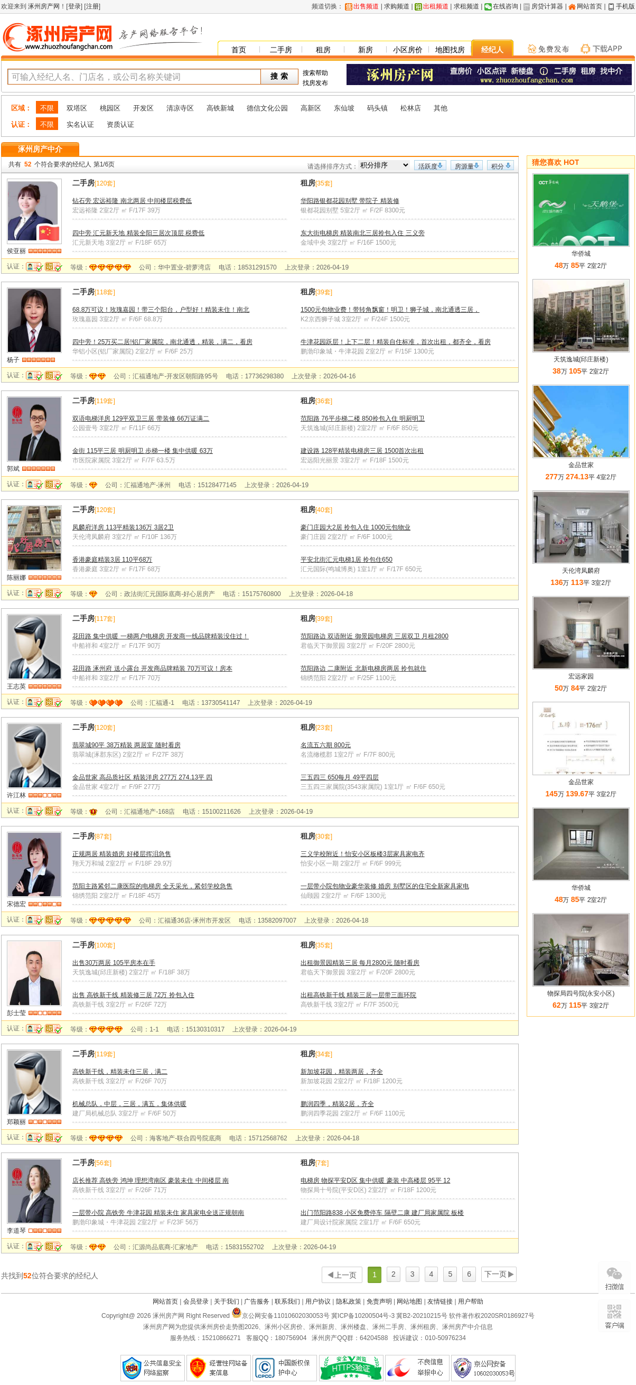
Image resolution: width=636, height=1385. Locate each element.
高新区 (311, 108)
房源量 (464, 166)
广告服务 (256, 1301)
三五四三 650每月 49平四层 (340, 777)
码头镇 (377, 108)
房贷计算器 (547, 6)
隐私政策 (348, 1301)
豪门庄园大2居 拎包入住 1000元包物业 (355, 527)
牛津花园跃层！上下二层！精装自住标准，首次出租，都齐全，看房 (396, 342)
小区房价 (408, 49)
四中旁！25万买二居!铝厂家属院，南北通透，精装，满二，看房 (162, 342)
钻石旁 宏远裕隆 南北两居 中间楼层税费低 (132, 201)
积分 (497, 166)
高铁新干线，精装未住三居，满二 (119, 1071)
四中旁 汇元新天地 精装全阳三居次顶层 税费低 (138, 233)
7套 (322, 1163)
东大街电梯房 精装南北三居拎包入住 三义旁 (363, 233)
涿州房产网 (43, 6)
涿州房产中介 (40, 149)
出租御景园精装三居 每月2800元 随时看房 (360, 962)
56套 (102, 1163)
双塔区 (77, 108)
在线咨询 (505, 6)
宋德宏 (16, 904)
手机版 (625, 6)
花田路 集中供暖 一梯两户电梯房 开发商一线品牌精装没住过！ (160, 636)
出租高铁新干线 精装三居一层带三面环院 (358, 995)
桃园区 (110, 108)
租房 (323, 49)
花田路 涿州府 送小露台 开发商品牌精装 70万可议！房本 (152, 668)
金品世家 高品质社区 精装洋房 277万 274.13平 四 (142, 777)
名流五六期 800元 (326, 745)
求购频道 (396, 6)
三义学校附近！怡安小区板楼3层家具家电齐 (363, 854)
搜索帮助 (315, 73)
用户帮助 (470, 1301)
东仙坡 (344, 108)
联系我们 (287, 1301)
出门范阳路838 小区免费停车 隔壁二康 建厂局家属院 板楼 (382, 1212)
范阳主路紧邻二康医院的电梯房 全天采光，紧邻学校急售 (152, 886)
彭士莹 (16, 1013)
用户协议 (318, 1301)
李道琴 (16, 1230)
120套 (104, 183)
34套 (323, 1054)
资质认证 (120, 124)
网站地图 (409, 1301)
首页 (238, 49)
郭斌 (13, 468)
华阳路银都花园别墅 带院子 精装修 (350, 201)
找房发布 (315, 83)
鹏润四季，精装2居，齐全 (337, 1104)
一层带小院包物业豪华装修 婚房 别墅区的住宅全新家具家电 (385, 886)
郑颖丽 (16, 1122)
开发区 (143, 108)
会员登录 (196, 1301)
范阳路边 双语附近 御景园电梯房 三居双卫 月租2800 (374, 636)
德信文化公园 (267, 108)
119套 (104, 401)
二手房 (281, 49)
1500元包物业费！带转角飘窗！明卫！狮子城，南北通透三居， (390, 309)
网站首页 (589, 6)
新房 (365, 49)
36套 (323, 401)
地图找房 (450, 49)
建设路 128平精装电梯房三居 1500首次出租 (362, 450)
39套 (323, 292)
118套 (104, 292)
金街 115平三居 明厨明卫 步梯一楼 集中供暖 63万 (142, 450)
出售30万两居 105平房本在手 (113, 962)
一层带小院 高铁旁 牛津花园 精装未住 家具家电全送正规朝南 (158, 1212)
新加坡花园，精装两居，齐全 (342, 1071)
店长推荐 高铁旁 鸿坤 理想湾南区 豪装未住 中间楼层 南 (150, 1180)
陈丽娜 (16, 577)
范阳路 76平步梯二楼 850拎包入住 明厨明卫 (363, 418)
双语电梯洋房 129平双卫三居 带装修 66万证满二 (140, 418)
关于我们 (226, 1301)
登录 (74, 6)
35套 (323, 183)
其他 (440, 108)
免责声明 (379, 1301)
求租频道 (466, 6)
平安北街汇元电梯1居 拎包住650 (346, 559)
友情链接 (440, 1301)
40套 (323, 510)
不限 (47, 108)
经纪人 (492, 49)
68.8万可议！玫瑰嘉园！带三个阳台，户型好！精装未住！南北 (160, 309)
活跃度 (427, 166)
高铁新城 (220, 108)
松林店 (410, 108)
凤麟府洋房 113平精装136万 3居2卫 (123, 527)
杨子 (13, 360)
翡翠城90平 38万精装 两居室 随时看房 (126, 745)
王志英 (16, 686)
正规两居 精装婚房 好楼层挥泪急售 (121, 854)
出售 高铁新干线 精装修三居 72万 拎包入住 (133, 995)
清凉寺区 (180, 108)
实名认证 (80, 124)
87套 (102, 836)
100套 (104, 945)
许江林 (16, 795)
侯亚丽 (16, 251)
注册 (92, 6)
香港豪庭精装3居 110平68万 (112, 559)
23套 (323, 727)
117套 (104, 618)
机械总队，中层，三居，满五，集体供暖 (129, 1104)
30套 (323, 836)
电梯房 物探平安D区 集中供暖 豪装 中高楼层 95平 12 (375, 1180)
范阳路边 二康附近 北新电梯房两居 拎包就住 (363, 668)
